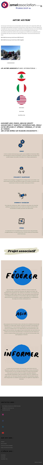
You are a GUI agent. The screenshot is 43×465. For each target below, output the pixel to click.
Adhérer (2, 441)
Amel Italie (3, 457)
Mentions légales (38, 462)
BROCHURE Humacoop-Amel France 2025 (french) (12, 37)
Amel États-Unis (4, 459)
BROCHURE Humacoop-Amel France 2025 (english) (12, 40)
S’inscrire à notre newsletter (7, 445)
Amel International (34, 33)
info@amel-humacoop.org (8, 408)
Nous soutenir (4, 443)
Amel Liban (21, 107)
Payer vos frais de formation (7, 447)
